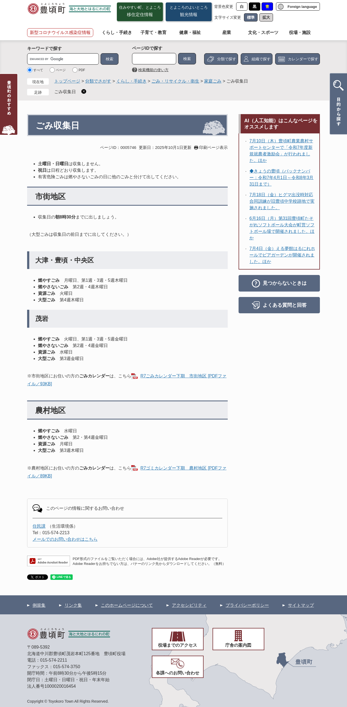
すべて (38, 70)
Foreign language (302, 7)
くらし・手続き (117, 32)
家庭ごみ (212, 81)
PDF (82, 70)
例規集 (39, 605)
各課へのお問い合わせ (177, 673)
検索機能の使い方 (153, 70)
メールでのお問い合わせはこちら (65, 539)
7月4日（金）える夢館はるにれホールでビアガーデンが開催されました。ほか (282, 255)
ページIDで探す (147, 48)
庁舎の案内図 (238, 645)
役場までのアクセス (177, 645)
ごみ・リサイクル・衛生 (175, 81)
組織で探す (261, 59)
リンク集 (73, 605)
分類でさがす (98, 81)
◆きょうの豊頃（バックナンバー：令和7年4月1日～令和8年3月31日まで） (281, 177)
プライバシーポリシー (247, 605)
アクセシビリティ (189, 605)
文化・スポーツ (263, 32)
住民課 (39, 526)
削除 (83, 91)
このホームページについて (127, 605)
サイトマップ (301, 605)
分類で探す (226, 59)
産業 (226, 32)
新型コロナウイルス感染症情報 (60, 32)
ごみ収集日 (65, 91)
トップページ (67, 81)
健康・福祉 (190, 32)
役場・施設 (300, 32)
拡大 (266, 17)
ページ (61, 70)
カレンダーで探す (303, 59)
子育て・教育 (153, 32)
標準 (251, 17)
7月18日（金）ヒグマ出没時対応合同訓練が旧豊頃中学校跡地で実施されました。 (281, 201)
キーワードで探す (44, 48)
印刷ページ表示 (213, 147)
